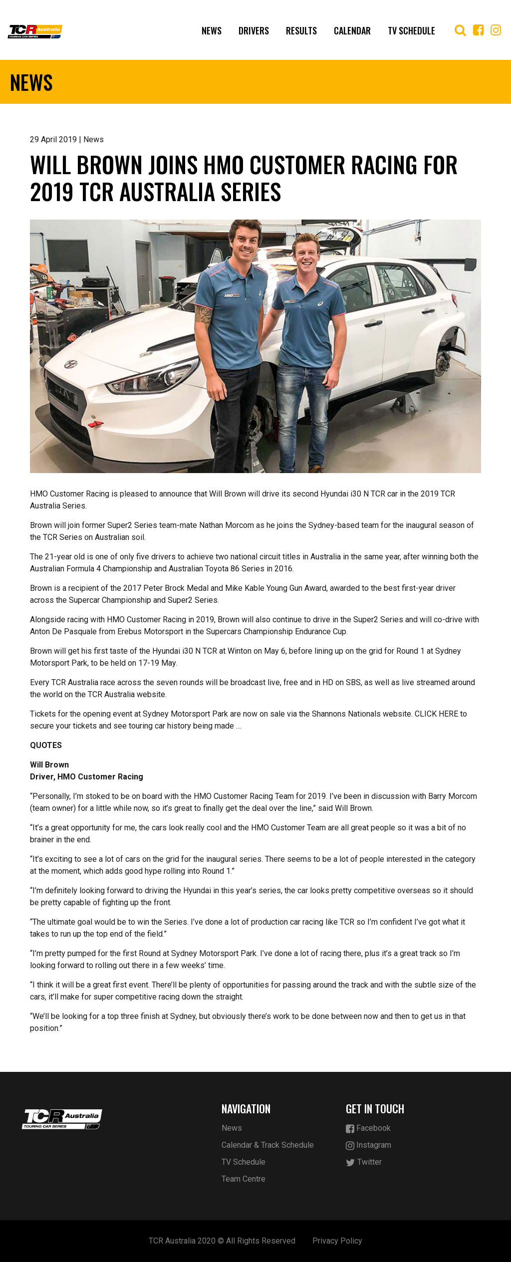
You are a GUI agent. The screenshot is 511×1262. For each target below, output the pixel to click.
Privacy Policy (337, 1241)
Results (301, 30)
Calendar (352, 30)
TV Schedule (411, 30)
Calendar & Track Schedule (268, 1145)
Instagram (368, 1145)
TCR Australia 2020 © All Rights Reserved (222, 1241)
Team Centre (243, 1179)
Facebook (368, 1128)
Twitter (364, 1162)
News (212, 30)
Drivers (254, 30)
